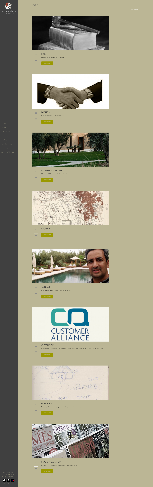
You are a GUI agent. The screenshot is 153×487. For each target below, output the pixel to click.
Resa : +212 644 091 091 (8, 474)
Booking (4, 148)
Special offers (6, 144)
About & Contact (7, 152)
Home (3, 124)
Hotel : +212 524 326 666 (8, 473)
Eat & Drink (5, 132)
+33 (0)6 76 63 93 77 (7, 476)
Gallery (4, 140)
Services (4, 136)
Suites (3, 128)
